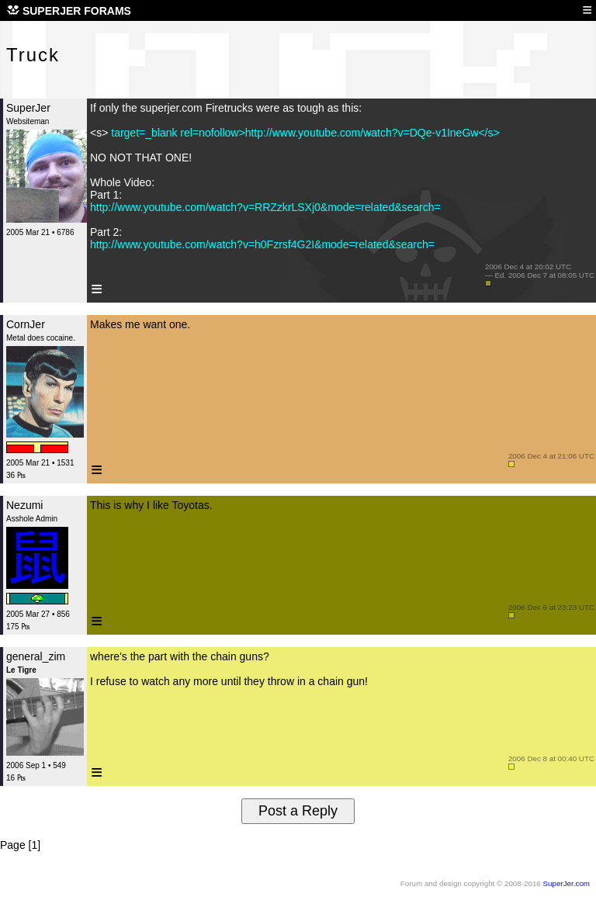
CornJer (25, 324)
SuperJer (28, 108)
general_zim (35, 656)
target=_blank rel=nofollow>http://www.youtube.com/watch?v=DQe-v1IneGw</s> (303, 132)
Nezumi (24, 505)
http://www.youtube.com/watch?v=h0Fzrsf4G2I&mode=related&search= (262, 244)
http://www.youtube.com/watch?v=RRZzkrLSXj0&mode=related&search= (265, 207)
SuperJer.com (566, 883)
